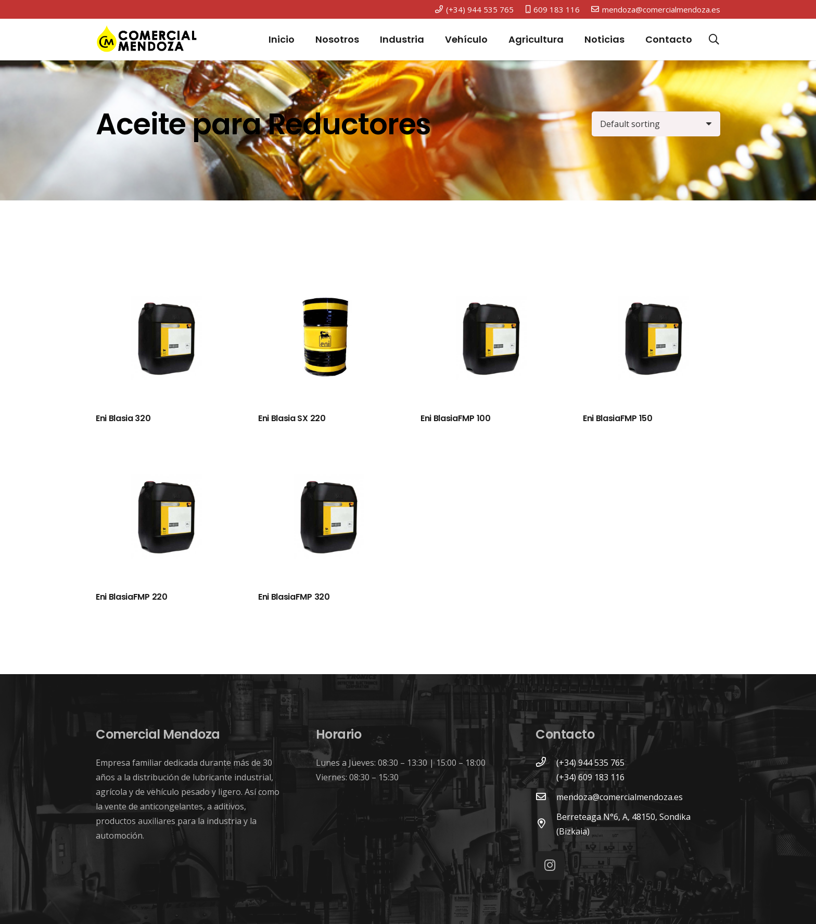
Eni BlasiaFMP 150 (618, 418)
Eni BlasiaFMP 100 (455, 418)
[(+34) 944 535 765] (546, 762)
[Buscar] (714, 40)
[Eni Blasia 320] (164, 340)
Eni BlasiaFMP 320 (294, 597)
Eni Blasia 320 (123, 418)
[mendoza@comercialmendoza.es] (546, 797)
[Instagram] (550, 865)
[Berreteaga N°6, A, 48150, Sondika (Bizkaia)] (546, 824)
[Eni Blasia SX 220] (327, 340)
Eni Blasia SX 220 (292, 418)
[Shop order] (656, 123)
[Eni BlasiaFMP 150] (651, 340)
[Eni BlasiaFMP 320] (327, 518)
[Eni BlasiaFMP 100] (489, 340)
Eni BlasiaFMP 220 (132, 597)
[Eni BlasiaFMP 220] (164, 518)
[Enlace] (147, 39)
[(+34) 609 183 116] (546, 777)
